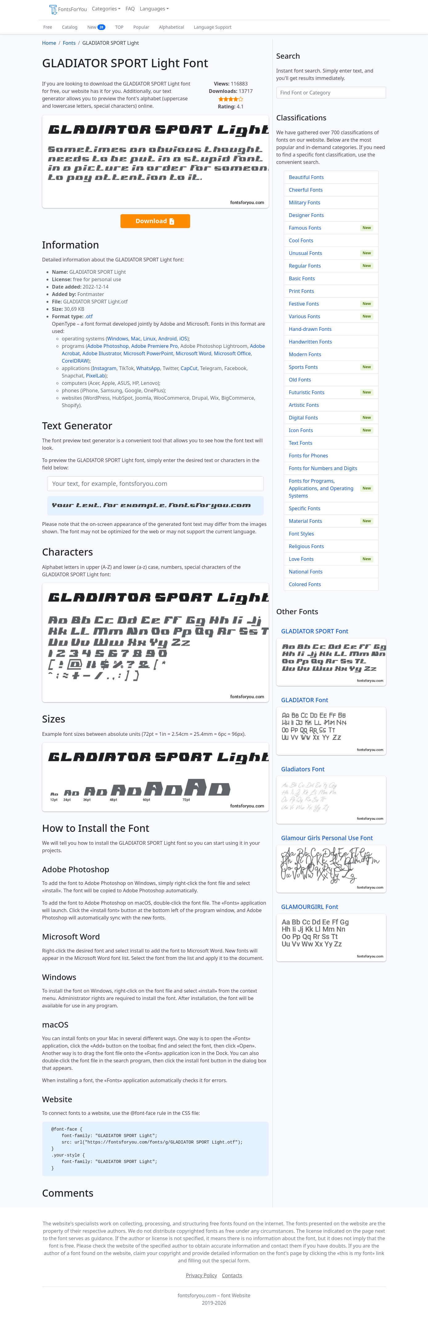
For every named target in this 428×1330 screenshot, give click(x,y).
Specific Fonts (304, 508)
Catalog (69, 27)
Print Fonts (301, 291)
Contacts (232, 1275)
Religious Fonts (306, 546)
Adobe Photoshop (108, 346)
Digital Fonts (303, 417)
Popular (141, 27)
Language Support (212, 27)
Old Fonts (300, 379)
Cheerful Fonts (306, 189)
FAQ (130, 8)
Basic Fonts (302, 278)
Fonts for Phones (308, 455)
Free (47, 27)
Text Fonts (300, 443)
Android (167, 338)
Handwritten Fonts (310, 341)
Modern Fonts (305, 354)
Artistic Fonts (304, 405)
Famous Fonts (305, 227)
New (96, 27)
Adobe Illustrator (101, 353)
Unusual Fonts (305, 253)
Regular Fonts (305, 265)
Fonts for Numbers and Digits (323, 468)
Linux (149, 338)
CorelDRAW (75, 360)
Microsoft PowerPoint (148, 353)
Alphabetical (171, 27)
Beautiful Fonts (306, 177)
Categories (104, 8)
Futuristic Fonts (306, 392)
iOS (183, 338)
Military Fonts (304, 202)
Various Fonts (304, 316)
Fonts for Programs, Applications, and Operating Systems (321, 488)
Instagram (104, 368)
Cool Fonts (301, 240)
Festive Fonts (304, 303)
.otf (88, 316)
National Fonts (306, 571)
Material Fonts (305, 521)
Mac (136, 338)
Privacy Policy (201, 1275)
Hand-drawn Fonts (310, 329)
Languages (152, 8)
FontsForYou (67, 10)
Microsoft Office (232, 353)
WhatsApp (148, 368)
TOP (119, 27)
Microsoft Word (193, 353)
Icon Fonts (301, 430)
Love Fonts (301, 559)
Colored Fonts (305, 584)
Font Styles (301, 533)
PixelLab (95, 375)
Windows (117, 338)
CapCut (189, 368)
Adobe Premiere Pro (154, 346)
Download (155, 221)
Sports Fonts (303, 367)
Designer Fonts (306, 215)
